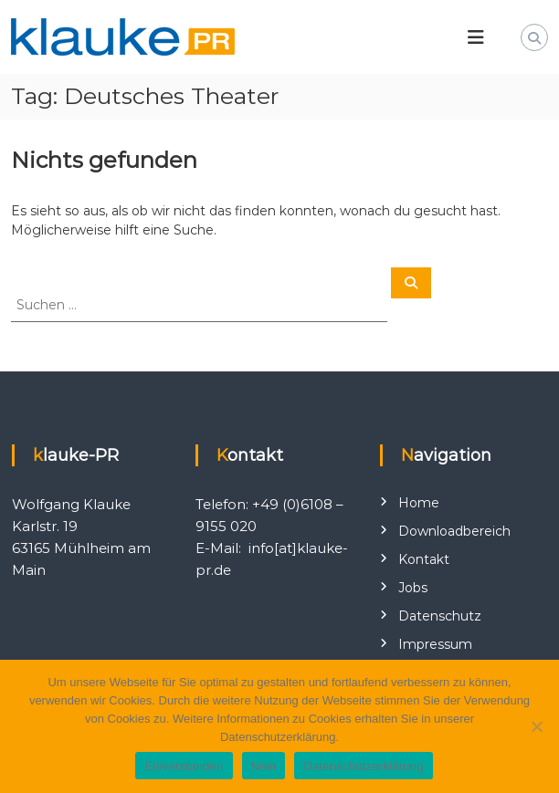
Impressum (435, 644)
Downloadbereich (454, 531)
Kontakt (423, 559)
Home (418, 503)
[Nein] (536, 726)
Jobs (412, 587)
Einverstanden (183, 766)
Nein (264, 766)
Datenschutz (439, 616)
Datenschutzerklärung (363, 766)
